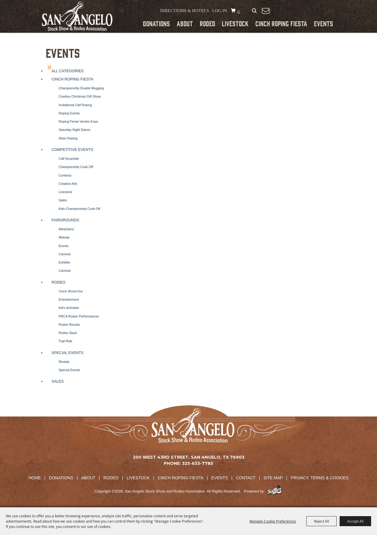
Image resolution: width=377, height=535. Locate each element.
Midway (64, 237)
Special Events (67, 352)
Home (35, 477)
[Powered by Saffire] (274, 491)
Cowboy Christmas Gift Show (80, 96)
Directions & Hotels (184, 10)
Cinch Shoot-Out (70, 291)
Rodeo (207, 23)
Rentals (64, 361)
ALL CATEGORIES (68, 71)
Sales (63, 200)
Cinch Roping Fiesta (281, 23)
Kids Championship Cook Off (79, 208)
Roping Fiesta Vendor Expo (78, 121)
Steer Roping (68, 138)
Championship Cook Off (76, 167)
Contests (65, 175)
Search (254, 11)
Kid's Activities (69, 308)
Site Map (273, 477)
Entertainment (69, 299)
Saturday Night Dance (74, 129)
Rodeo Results (69, 324)
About (185, 23)
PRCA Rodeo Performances (79, 316)
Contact (245, 477)
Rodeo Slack (68, 333)
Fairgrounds (65, 220)
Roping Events (69, 113)
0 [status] (238, 11)
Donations (156, 23)
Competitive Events (72, 149)
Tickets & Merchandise (304, 11)
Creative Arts (68, 183)
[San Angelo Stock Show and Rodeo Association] (77, 16)
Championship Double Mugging (81, 88)
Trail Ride (65, 341)
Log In (219, 10)
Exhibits (64, 262)
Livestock (235, 23)
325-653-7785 (197, 463)
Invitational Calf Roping (75, 105)
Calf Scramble (69, 158)
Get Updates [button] (265, 10)
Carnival (64, 254)
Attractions (66, 229)
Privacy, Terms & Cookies (319, 477)
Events (323, 23)
